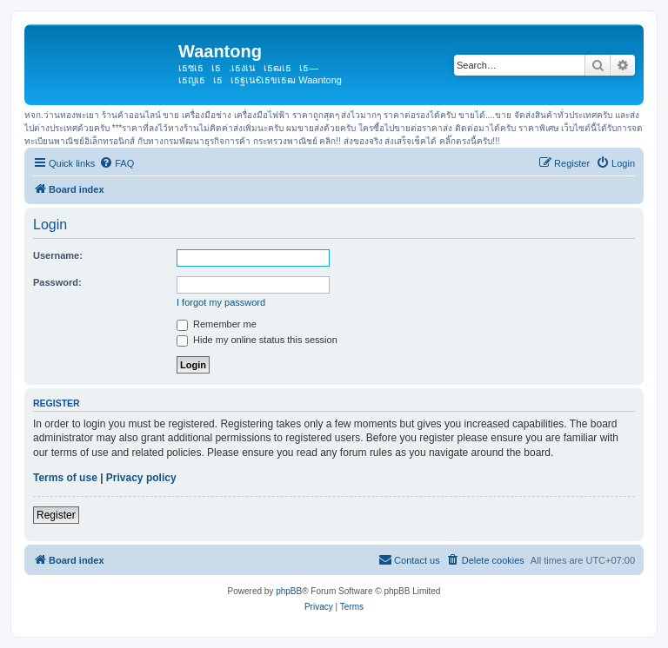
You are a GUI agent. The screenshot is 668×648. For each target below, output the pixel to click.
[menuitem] (116, 163)
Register (56, 515)
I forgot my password (221, 302)
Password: (57, 282)
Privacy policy (141, 478)
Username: (58, 255)
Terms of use (65, 478)
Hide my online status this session (257, 339)
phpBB (289, 591)
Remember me (217, 324)
